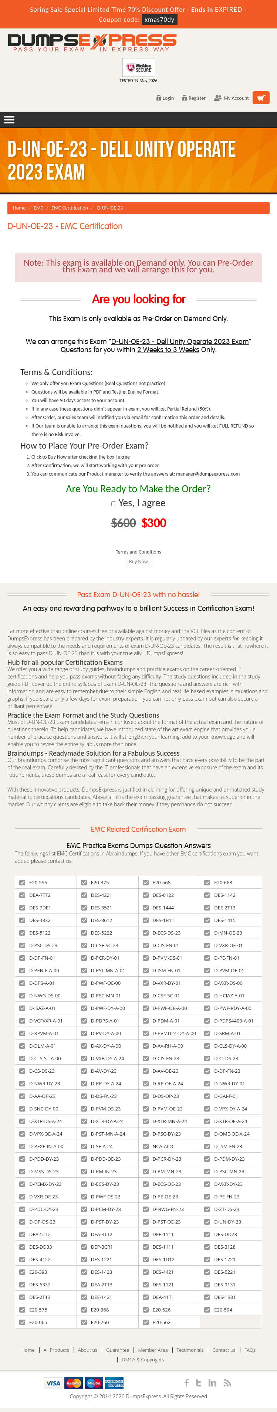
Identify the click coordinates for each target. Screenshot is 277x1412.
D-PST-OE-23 (162, 1221)
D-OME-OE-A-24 (227, 1133)
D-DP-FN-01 (37, 958)
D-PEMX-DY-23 (40, 1184)
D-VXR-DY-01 (162, 983)
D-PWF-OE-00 (101, 983)
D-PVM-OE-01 (224, 970)
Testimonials (190, 1350)
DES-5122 (35, 932)
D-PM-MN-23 (162, 1171)
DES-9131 (220, 1284)
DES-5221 (220, 1272)
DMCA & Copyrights (143, 1359)
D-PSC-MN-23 (224, 1171)
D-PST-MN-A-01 (103, 970)
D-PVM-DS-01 (163, 958)
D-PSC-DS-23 (38, 945)
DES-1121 (158, 1284)
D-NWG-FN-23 (163, 1209)
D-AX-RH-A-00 (163, 1045)
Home (19, 208)
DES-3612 (96, 920)
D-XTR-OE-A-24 (225, 1121)
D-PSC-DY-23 (162, 1133)
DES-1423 (96, 1272)
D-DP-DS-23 (37, 1221)
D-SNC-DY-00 (38, 1108)
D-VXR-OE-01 (223, 945)
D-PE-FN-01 (221, 958)
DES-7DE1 (35, 907)
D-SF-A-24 (97, 1146)
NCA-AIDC (159, 1146)
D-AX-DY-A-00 (101, 1045)
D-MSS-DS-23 (38, 1171)
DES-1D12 (159, 1259)
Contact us (223, 1350)
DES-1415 (220, 920)
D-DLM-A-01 (37, 1045)
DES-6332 (35, 1284)
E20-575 (33, 1309)
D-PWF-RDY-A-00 (227, 1008)
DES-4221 (96, 895)
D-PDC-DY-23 (38, 1209)
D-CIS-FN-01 (161, 945)
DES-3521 (96, 907)
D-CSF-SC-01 (161, 995)
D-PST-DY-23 (100, 1221)
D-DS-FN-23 (99, 1096)
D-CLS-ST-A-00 (40, 1058)
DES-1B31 (220, 1297)
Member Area (153, 1350)
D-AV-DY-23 (99, 1071)
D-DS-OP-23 (161, 1096)
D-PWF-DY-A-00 (103, 1008)
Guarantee (117, 1350)
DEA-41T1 (159, 1297)
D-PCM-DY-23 (101, 1209)
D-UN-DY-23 (222, 1221)
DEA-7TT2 (35, 895)
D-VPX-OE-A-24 (41, 1133)
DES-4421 (158, 1272)
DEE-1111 (158, 1234)
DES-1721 (220, 1259)
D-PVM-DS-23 (101, 1108)
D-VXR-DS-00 (223, 983)
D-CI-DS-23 (221, 1058)
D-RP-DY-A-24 (101, 1083)
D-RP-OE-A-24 (163, 1083)
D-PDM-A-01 (161, 1020)
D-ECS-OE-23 (162, 1184)
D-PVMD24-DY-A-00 (169, 1033)
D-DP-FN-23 (222, 1071)
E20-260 (95, 1322)
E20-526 (157, 1309)
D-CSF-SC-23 (99, 945)
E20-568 (157, 882)
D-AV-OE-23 (161, 1071)
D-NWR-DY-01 (224, 1083)
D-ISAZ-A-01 (37, 1008)
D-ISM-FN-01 (162, 970)
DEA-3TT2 (96, 1234)
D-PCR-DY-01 (100, 958)
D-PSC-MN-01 (101, 995)
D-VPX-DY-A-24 (225, 1108)
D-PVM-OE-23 (163, 1108)
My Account (231, 98)
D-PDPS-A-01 (100, 1020)
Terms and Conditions (138, 552)
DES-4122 (35, 1259)
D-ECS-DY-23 (100, 1184)
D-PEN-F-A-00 (39, 970)
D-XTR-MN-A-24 (165, 1121)
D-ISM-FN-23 (223, 1146)
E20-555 (33, 882)
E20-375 (95, 882)
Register (194, 98)
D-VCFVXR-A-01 (41, 1020)
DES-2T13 (34, 1297)
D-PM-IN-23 (99, 1171)
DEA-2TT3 (96, 1284)
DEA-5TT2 (35, 1234)
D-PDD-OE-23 (101, 1159)
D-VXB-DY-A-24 (102, 1058)
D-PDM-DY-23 (224, 1159)
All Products (56, 1350)
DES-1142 (220, 895)
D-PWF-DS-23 (101, 1196)
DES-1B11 (159, 920)
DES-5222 (96, 932)
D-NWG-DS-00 (40, 995)
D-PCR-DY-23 (162, 1159)
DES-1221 (96, 1259)
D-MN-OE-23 (223, 932)
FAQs (250, 1350)
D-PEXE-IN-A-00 (41, 1146)
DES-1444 (158, 907)
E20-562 (157, 1322)
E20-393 (33, 1272)
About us (87, 1350)
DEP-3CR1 (97, 1246)
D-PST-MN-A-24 (103, 1133)
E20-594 (218, 1309)
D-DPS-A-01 (37, 983)
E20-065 (33, 1322)
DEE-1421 (96, 1297)
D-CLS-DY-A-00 (225, 1045)
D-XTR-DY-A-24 (102, 1121)
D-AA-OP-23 (37, 1096)
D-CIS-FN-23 (161, 1058)
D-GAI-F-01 (221, 1096)
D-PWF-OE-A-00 (165, 1008)
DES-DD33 (35, 1246)
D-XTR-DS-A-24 (40, 1121)
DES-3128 (220, 1246)
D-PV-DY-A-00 (101, 1033)
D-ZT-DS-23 (221, 1209)
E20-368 (95, 1309)
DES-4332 (35, 920)
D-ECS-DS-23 (162, 932)
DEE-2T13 (220, 907)
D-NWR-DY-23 (39, 1083)
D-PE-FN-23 (221, 1196)
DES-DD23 (220, 1234)
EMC (38, 208)
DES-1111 (158, 1246)
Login (165, 98)
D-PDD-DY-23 (39, 1159)
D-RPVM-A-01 (39, 1033)
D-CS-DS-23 (37, 1071)
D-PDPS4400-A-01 (229, 1020)
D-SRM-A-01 (222, 1033)
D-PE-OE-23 (160, 1196)
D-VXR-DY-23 (223, 1184)
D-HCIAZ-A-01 (224, 995)
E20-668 (218, 882)
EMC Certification (69, 208)
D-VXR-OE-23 (38, 1196)
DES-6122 (158, 895)
